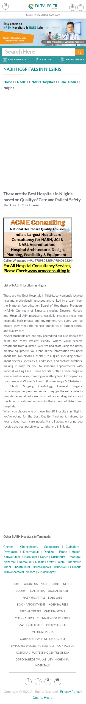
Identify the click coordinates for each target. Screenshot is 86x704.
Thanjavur (74, 562)
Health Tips (37, 590)
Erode (63, 552)
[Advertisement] (43, 140)
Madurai (74, 557)
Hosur (76, 552)
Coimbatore (52, 546)
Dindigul (49, 552)
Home (7, 82)
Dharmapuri (31, 552)
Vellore (30, 572)
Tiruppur (75, 567)
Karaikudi (30, 557)
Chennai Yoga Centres (53, 618)
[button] (80, 6)
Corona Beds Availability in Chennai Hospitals (42, 662)
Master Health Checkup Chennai (42, 625)
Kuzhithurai (58, 557)
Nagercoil (9, 562)
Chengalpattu (29, 546)
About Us (31, 583)
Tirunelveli (60, 567)
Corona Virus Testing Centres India (42, 652)
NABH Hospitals (43, 82)
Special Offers (30, 611)
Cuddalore (72, 546)
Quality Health (43, 697)
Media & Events (42, 631)
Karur (44, 557)
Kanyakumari (12, 557)
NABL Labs (55, 597)
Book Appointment (31, 604)
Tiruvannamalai (13, 572)
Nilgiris (39, 562)
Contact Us (65, 645)
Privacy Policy (70, 691)
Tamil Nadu (68, 82)
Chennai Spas (24, 618)
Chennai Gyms (54, 611)
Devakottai (10, 552)
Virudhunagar (46, 572)
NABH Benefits (61, 583)
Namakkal (25, 562)
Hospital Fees (58, 604)
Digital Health (58, 590)
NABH (21, 82)
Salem (61, 562)
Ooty (50, 562)
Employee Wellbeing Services (32, 645)
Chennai (8, 546)
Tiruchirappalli (41, 567)
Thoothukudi (21, 567)
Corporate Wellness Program (42, 638)
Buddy (21, 590)
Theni (7, 567)
